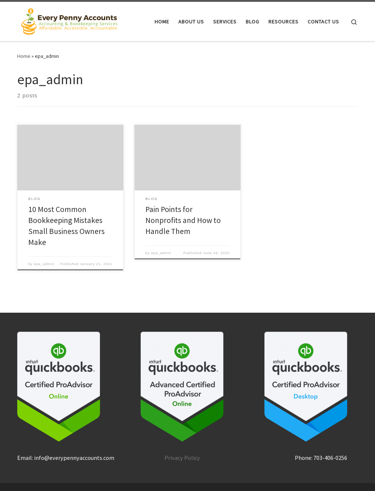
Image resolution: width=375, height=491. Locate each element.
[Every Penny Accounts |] (69, 20)
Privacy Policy (182, 457)
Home (23, 56)
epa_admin (44, 264)
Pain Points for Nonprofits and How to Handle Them (183, 220)
